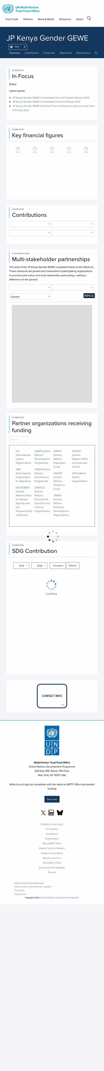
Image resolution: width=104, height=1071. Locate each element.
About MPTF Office (52, 843)
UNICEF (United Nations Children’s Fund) (59, 481)
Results (52, 872)
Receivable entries (52, 862)
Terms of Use (20, 894)
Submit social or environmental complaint (32, 887)
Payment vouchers (52, 858)
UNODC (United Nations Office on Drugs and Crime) (80, 458)
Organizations (52, 838)
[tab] (17, 53)
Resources (65, 19)
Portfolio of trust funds (52, 824)
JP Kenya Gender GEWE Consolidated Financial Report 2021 (46, 101)
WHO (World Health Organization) (79, 477)
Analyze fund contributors (52, 848)
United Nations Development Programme (60, 897)
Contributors (52, 833)
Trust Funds (11, 19)
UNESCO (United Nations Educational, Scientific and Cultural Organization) (42, 499)
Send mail (52, 799)
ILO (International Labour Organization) (23, 457)
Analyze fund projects (52, 853)
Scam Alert (19, 890)
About (79, 19)
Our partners (51, 829)
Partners (28, 19)
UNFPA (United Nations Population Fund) (59, 458)
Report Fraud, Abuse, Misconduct (29, 883)
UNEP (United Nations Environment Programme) (42, 475)
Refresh (73, 565)
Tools (14, 46)
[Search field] (89, 19)
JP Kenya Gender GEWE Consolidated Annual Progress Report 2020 (50, 97)
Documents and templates (52, 867)
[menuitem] (18, 47)
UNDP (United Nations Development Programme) (42, 457)
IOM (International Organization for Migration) (23, 475)
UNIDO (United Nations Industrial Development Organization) (61, 505)
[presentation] (17, 53)
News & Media (46, 19)
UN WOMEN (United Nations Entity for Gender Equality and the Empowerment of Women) (24, 501)
